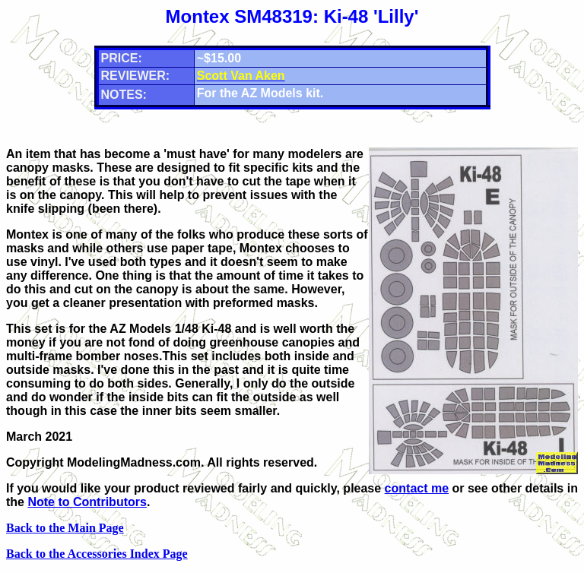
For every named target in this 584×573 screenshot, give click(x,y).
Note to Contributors (86, 501)
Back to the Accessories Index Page (97, 553)
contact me (417, 488)
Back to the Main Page (65, 527)
